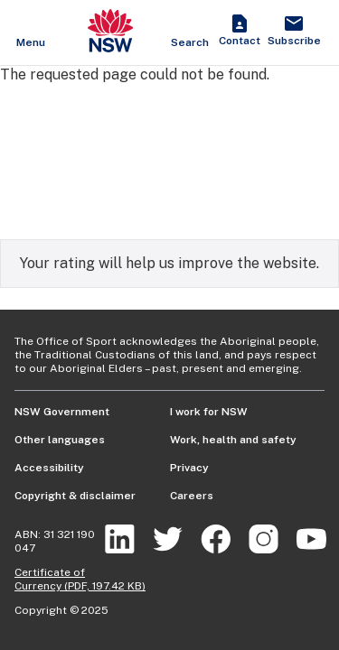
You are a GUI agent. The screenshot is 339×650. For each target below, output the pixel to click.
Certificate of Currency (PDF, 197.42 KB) (80, 579)
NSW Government (61, 411)
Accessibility (49, 467)
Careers (191, 495)
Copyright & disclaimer (75, 495)
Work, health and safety (233, 439)
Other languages (59, 439)
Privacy (189, 467)
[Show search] (190, 32)
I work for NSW (209, 411)
